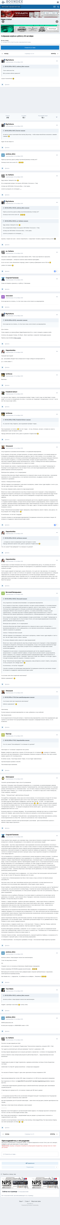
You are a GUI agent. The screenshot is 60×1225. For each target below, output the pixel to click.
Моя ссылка (17, 356)
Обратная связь (36, 1220)
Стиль (27, 1220)
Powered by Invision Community (30, 1223)
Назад (6, 72)
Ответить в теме (30, 66)
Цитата (7, 103)
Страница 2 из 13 (30, 72)
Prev (3, 31)
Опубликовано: (14, 80)
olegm (6, 59)
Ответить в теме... (9, 1173)
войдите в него (6, 1162)
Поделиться (30, 1181)
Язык (21, 1220)
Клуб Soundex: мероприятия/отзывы (21, 60)
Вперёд (53, 72)
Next (57, 31)
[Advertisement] (20, 119)
